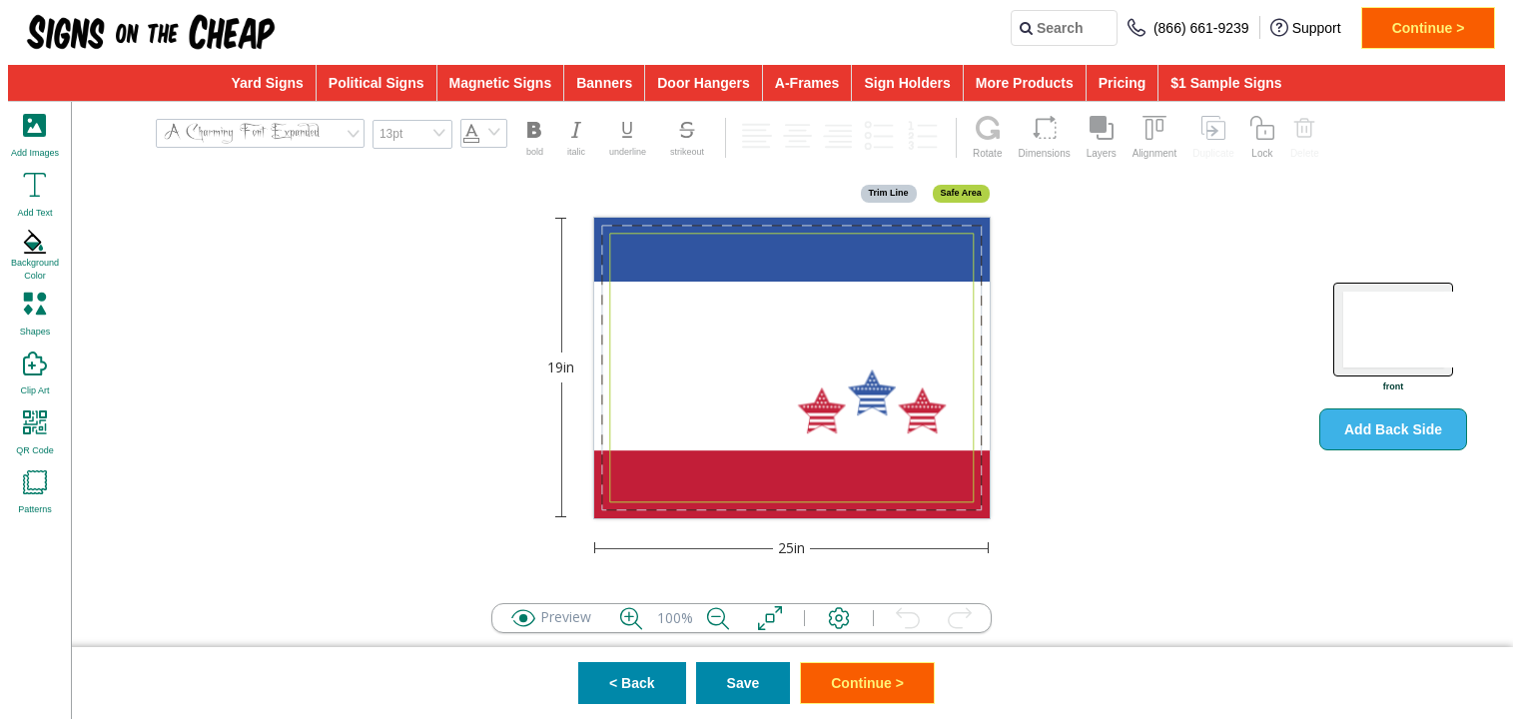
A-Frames (807, 83)
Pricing (1122, 83)
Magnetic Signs (500, 83)
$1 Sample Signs (1225, 83)
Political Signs (376, 83)
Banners (604, 83)
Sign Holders (907, 83)
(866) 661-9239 (1188, 27)
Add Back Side (1393, 429)
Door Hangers (703, 83)
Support (1305, 27)
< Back (632, 683)
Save (743, 683)
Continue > (1428, 28)
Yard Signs (267, 83)
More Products (1025, 83)
